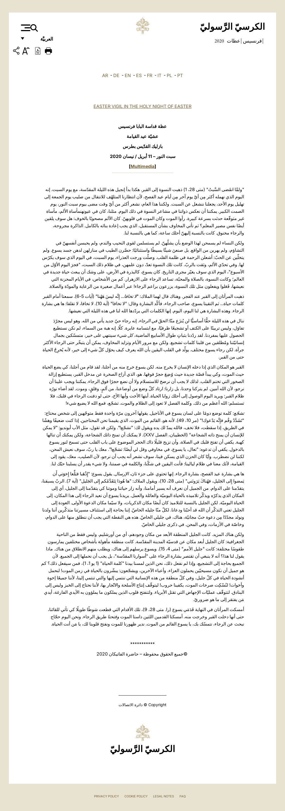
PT (180, 75)
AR (105, 75)
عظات (233, 41)
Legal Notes (163, 796)
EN (128, 75)
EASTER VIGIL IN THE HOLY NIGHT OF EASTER (142, 106)
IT (159, 75)
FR (149, 75)
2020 (219, 41)
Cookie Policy (136, 796)
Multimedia (142, 166)
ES (139, 75)
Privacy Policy (106, 796)
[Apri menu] (24, 28)
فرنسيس (252, 41)
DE (116, 75)
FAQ (183, 796)
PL (169, 75)
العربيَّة (41, 41)
